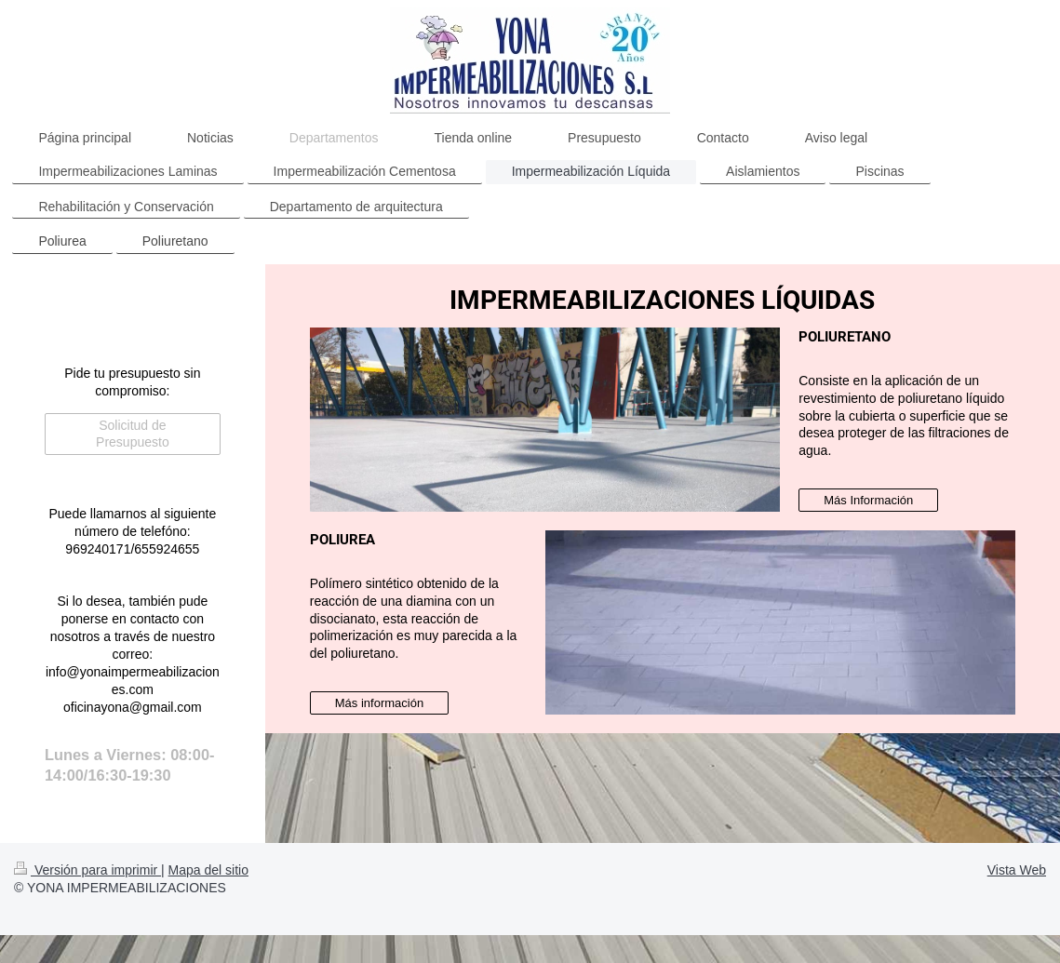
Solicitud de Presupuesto (132, 434)
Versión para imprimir (87, 870)
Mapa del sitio (208, 870)
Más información (379, 703)
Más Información (868, 500)
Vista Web (1016, 870)
